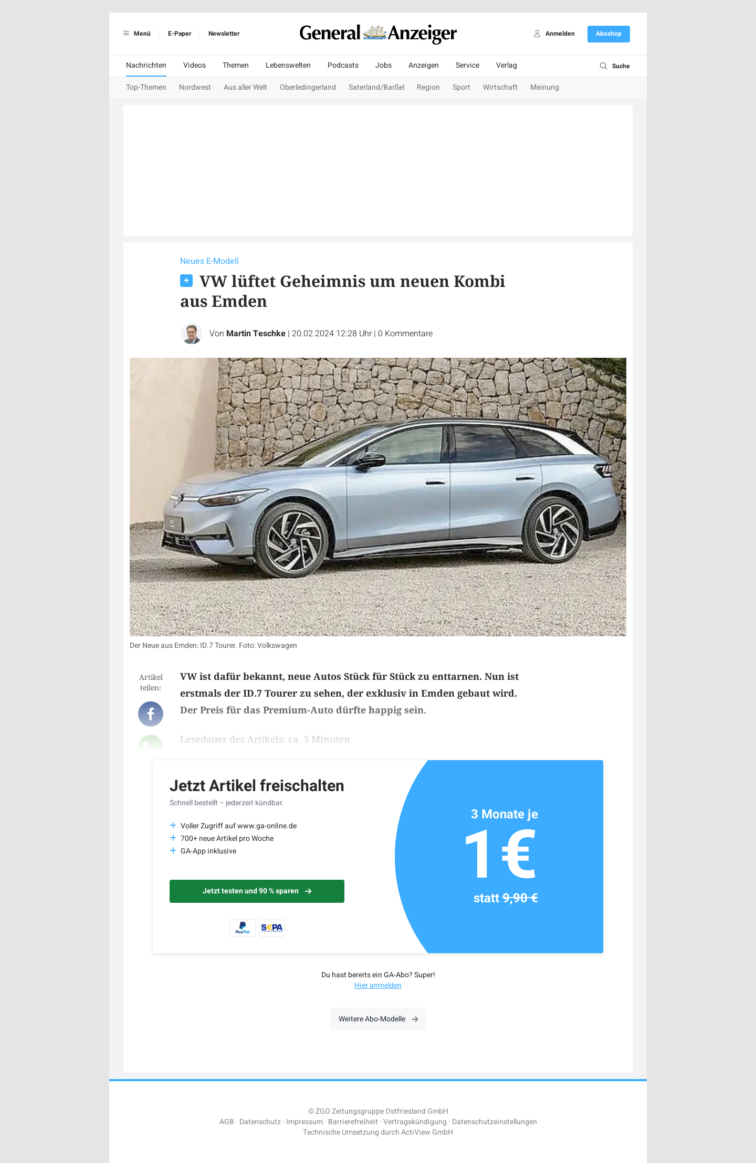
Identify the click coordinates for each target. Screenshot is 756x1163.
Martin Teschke (256, 333)
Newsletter (223, 33)
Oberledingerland (308, 87)
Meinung (544, 87)
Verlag (506, 65)
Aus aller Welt (245, 87)
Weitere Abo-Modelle (378, 1019)
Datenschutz (260, 1121)
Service (467, 65)
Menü (135, 33)
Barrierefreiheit (353, 1121)
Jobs (383, 65)
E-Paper (179, 33)
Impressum (304, 1121)
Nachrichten (146, 65)
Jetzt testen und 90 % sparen (257, 891)
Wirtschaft (500, 87)
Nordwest (195, 87)
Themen (236, 65)
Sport (461, 87)
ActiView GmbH (427, 1132)
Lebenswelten (288, 65)
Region (428, 87)
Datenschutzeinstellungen (494, 1121)
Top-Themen (146, 87)
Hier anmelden (378, 985)
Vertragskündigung (415, 1121)
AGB (226, 1121)
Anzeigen (423, 65)
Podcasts (343, 65)
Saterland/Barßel (376, 87)
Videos (194, 65)
